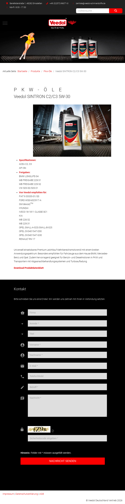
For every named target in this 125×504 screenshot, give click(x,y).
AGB (41, 494)
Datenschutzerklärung (26, 494)
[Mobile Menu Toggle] (5, 23)
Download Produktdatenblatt (29, 268)
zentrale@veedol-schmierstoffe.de (90, 3)
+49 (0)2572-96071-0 (59, 3)
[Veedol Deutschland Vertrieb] (63, 23)
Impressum (8, 494)
